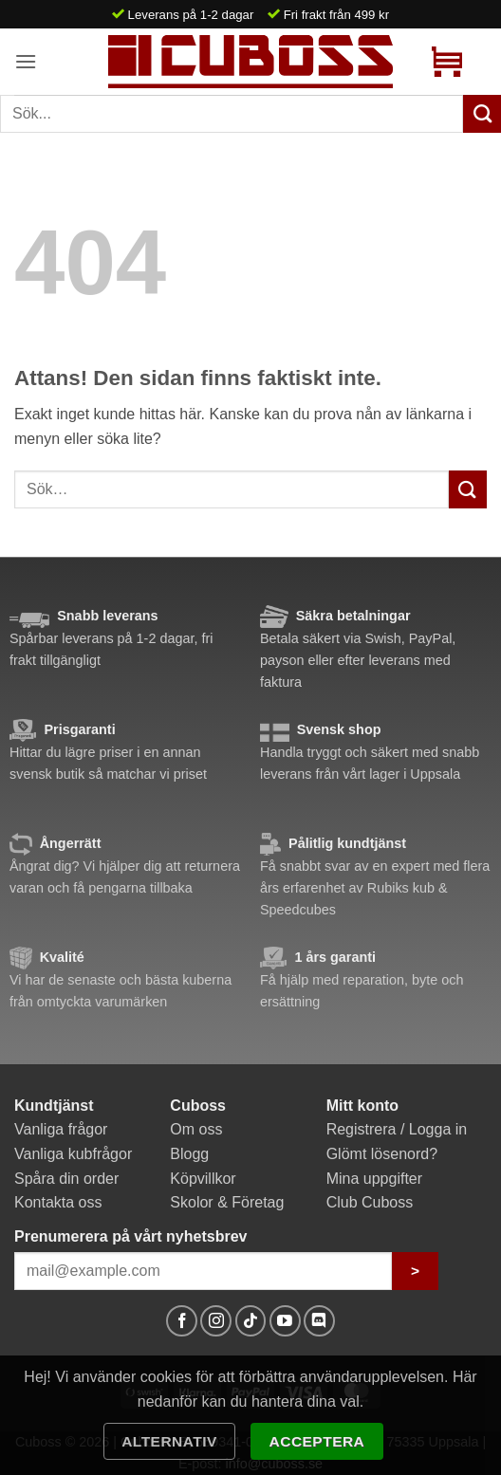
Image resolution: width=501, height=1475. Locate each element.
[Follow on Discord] (319, 1321)
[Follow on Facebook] (181, 1321)
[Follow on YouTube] (285, 1321)
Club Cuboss (370, 1202)
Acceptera (317, 1441)
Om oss (196, 1129)
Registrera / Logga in (397, 1129)
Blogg (189, 1154)
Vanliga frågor (60, 1129)
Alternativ (169, 1441)
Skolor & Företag (227, 1202)
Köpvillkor (202, 1179)
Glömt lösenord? (381, 1154)
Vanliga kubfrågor (73, 1154)
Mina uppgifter (374, 1179)
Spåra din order (66, 1179)
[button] (25, 61)
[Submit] (468, 488)
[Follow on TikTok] (251, 1321)
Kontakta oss (58, 1202)
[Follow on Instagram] (216, 1321)
